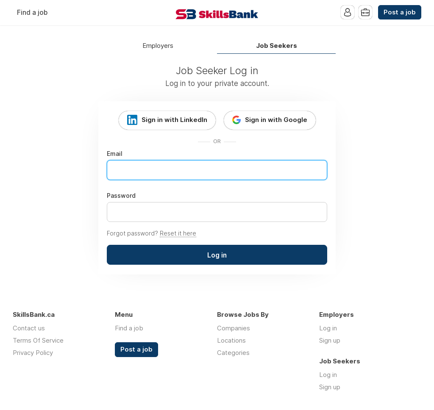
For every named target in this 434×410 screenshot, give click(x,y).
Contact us (29, 328)
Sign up (329, 340)
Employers (157, 46)
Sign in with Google (276, 120)
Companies (233, 328)
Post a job (400, 12)
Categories (233, 353)
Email (114, 154)
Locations (231, 340)
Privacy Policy (33, 353)
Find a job (32, 12)
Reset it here (178, 233)
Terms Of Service (38, 340)
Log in (328, 328)
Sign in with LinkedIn (174, 120)
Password (121, 196)
